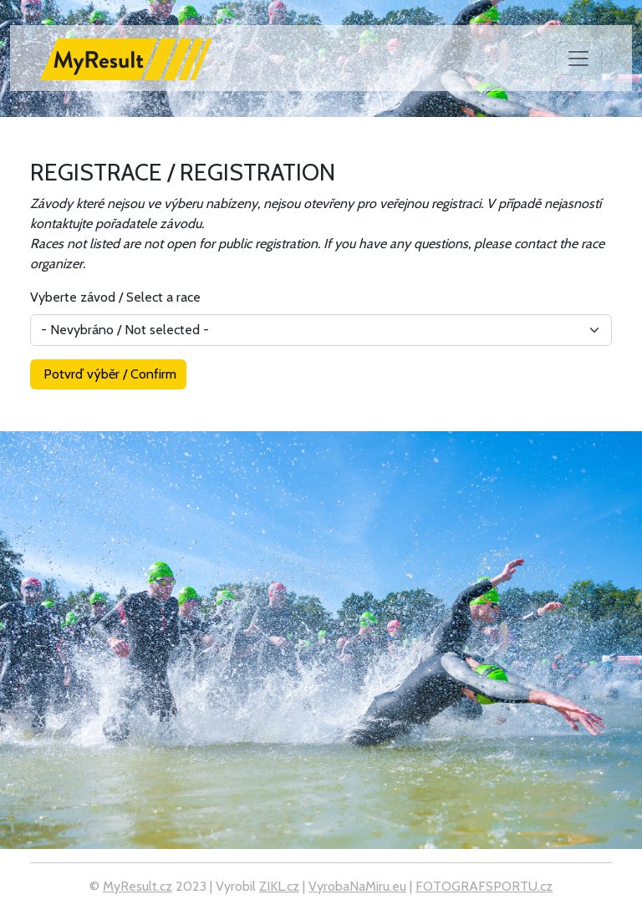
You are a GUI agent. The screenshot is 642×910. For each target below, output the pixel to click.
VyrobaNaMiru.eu (357, 886)
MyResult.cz (137, 886)
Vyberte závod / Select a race (115, 297)
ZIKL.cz (279, 886)
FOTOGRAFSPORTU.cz (484, 886)
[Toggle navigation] (578, 58)
